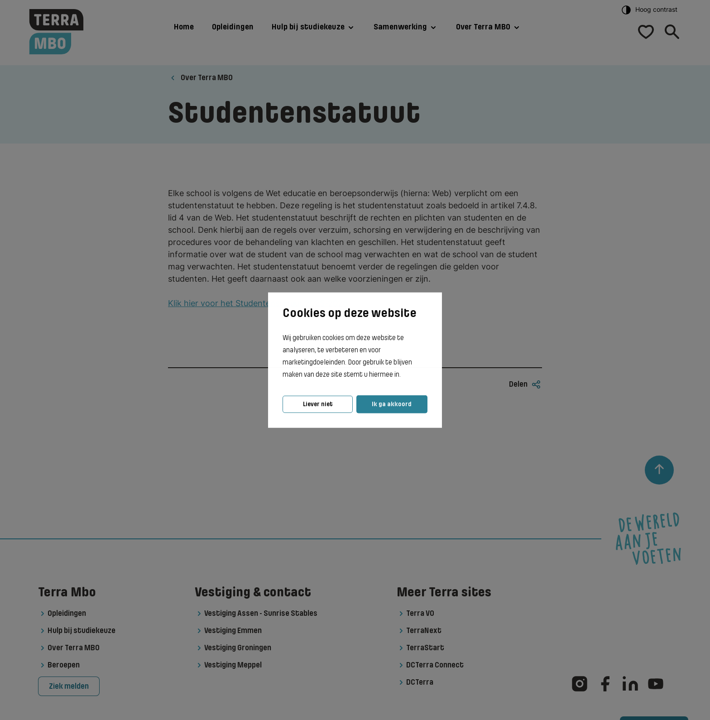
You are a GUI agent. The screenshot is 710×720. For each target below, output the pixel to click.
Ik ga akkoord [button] (392, 404)
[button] (403, 375)
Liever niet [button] (318, 404)
